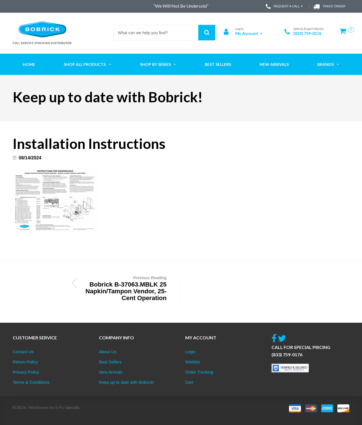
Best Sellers (110, 361)
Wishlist (192, 361)
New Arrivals (110, 372)
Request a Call (285, 6)
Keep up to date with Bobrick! (126, 382)
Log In (239, 29)
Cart (189, 382)
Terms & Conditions (31, 382)
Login (190, 351)
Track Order (329, 6)
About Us (108, 351)
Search (206, 32)
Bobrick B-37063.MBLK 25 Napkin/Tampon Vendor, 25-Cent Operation (125, 288)
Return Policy (25, 361)
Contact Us (23, 351)
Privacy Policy (26, 372)
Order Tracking (199, 372)
